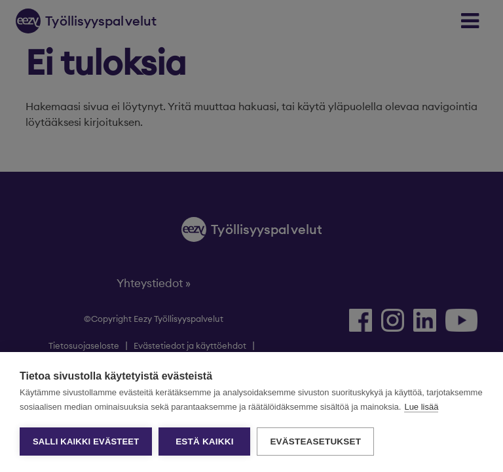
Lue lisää (421, 407)
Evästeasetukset (315, 441)
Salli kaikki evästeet (86, 441)
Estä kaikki (204, 441)
